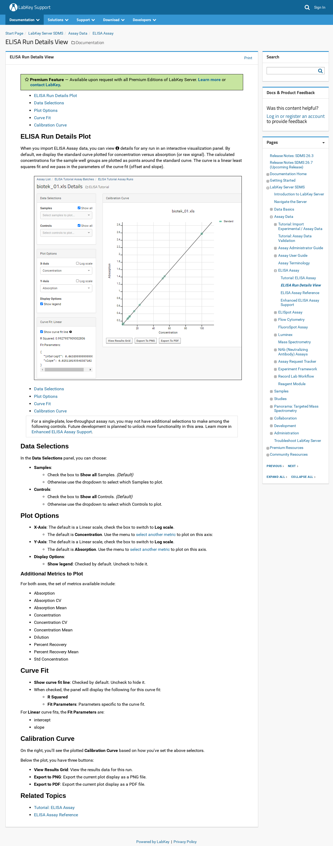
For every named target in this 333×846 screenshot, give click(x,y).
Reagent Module (291, 384)
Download (114, 19)
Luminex (285, 334)
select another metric (156, 534)
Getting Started (282, 180)
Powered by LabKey (152, 842)
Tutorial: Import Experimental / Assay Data (300, 226)
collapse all (302, 477)
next (292, 466)
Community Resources (289, 454)
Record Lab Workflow (296, 376)
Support (86, 19)
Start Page (14, 33)
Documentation (24, 19)
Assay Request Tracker (297, 361)
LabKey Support (34, 7)
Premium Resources (286, 447)
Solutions (58, 19)
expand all (276, 477)
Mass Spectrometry (294, 342)
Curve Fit (42, 117)
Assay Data (77, 33)
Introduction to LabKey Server (299, 194)
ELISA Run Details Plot (55, 95)
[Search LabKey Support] (321, 70)
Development (285, 426)
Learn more (209, 79)
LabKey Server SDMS (45, 33)
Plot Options (45, 110)
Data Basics (284, 209)
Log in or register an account (296, 116)
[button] (307, 7)
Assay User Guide (292, 255)
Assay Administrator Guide (300, 248)
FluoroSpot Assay (293, 327)
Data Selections (49, 102)
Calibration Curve (50, 125)
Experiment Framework (297, 369)
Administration (286, 433)
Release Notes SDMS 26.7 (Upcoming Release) (291, 164)
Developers (144, 19)
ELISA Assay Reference (56, 814)
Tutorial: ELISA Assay (54, 807)
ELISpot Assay (290, 312)
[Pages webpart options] (323, 143)
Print (248, 58)
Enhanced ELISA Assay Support (62, 431)
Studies (280, 399)
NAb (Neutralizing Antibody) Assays (293, 351)
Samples (281, 391)
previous (274, 466)
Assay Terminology (294, 263)
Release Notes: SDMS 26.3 (292, 156)
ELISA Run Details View (301, 285)
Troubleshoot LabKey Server (297, 440)
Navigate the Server (290, 201)
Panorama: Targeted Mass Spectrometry (296, 408)
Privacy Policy (185, 842)
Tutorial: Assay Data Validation (295, 238)
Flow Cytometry (291, 319)
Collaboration (285, 418)
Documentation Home (288, 174)
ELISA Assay (103, 33)
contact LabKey (45, 84)
